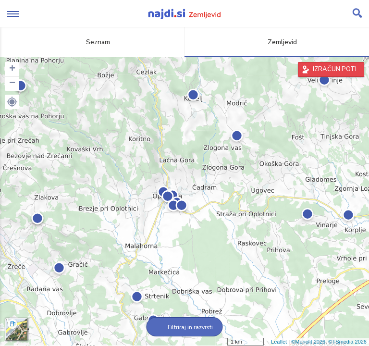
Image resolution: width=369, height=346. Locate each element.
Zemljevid (277, 42)
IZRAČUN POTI (335, 69)
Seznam (92, 42)
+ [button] (12, 69)
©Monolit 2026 (308, 342)
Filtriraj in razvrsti (185, 327)
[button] (12, 102)
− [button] (12, 83)
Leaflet (279, 342)
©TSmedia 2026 (347, 342)
